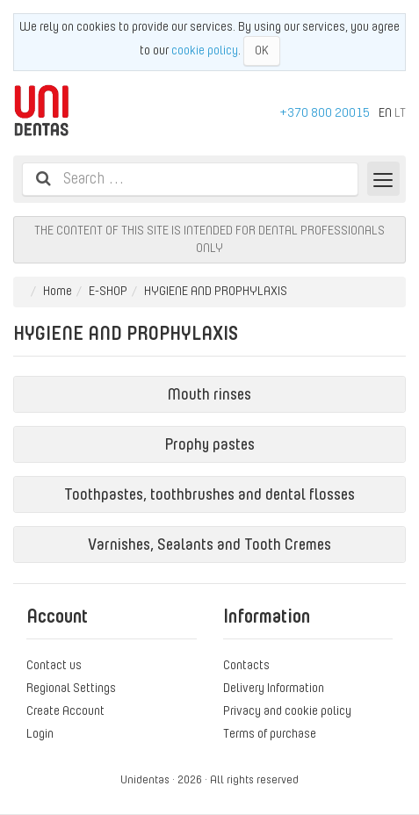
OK (262, 50)
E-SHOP (108, 291)
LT (400, 112)
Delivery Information (273, 688)
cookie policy (204, 50)
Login (40, 733)
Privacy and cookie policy (287, 710)
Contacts (246, 665)
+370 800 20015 (325, 112)
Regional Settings (71, 688)
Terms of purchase (269, 733)
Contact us (54, 665)
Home (57, 291)
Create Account (65, 710)
